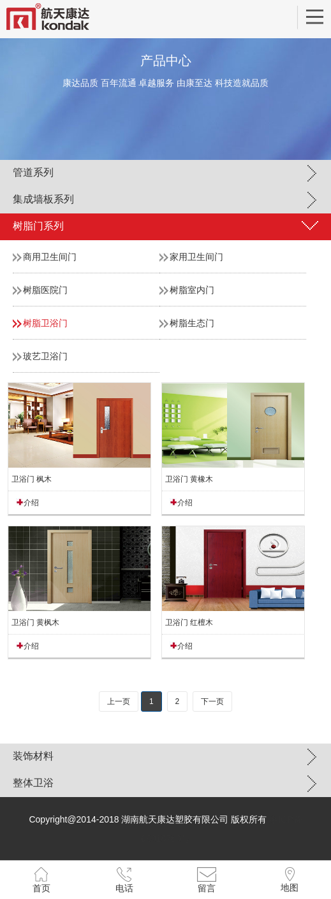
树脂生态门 (192, 323)
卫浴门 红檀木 (189, 622)
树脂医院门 (45, 290)
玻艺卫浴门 (45, 356)
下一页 (212, 701)
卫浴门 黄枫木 (35, 622)
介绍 (31, 502)
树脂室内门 (192, 290)
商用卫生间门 (50, 257)
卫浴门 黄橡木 (189, 479)
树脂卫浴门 (45, 323)
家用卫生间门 (196, 257)
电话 (124, 888)
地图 (289, 887)
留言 (207, 888)
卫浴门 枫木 (31, 479)
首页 (41, 888)
